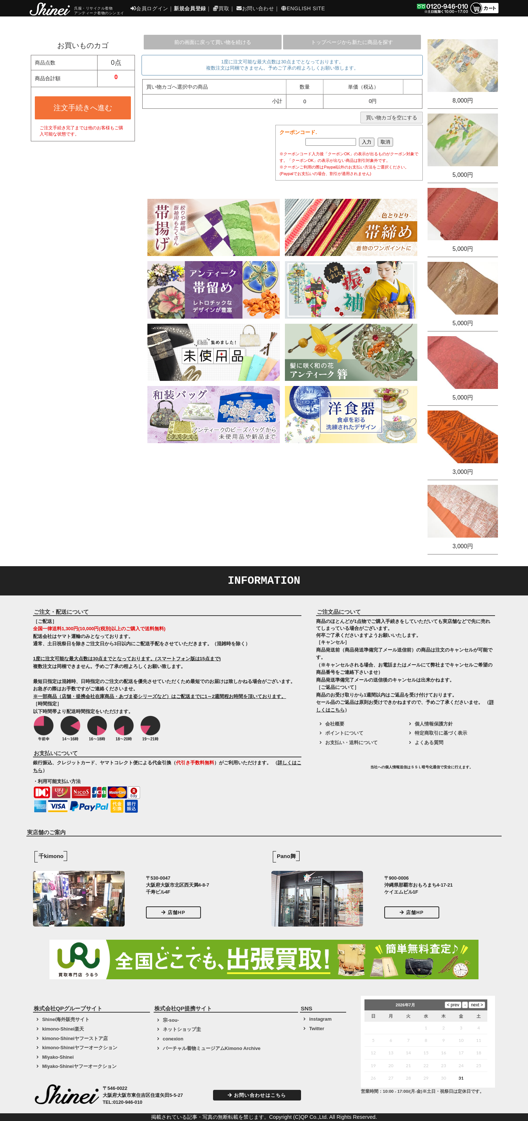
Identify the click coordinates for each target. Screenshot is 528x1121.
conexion (173, 1039)
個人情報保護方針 (434, 724)
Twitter (316, 1028)
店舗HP (173, 912)
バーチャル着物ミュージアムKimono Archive (212, 1048)
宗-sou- (171, 1020)
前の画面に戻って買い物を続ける (212, 42)
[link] (342, 770)
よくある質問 (429, 742)
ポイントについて (344, 733)
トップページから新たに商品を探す (352, 42)
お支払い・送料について (351, 742)
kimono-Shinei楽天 (63, 1029)
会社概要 (334, 724)
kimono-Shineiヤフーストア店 (75, 1038)
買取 (221, 8)
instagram (320, 1019)
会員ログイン (149, 8)
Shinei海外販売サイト (65, 1019)
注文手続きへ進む (83, 108)
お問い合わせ (255, 8)
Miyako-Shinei (58, 1057)
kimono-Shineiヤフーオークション (79, 1047)
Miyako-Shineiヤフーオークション (79, 1066)
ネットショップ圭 (182, 1029)
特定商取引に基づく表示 (441, 733)
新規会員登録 (190, 8)
